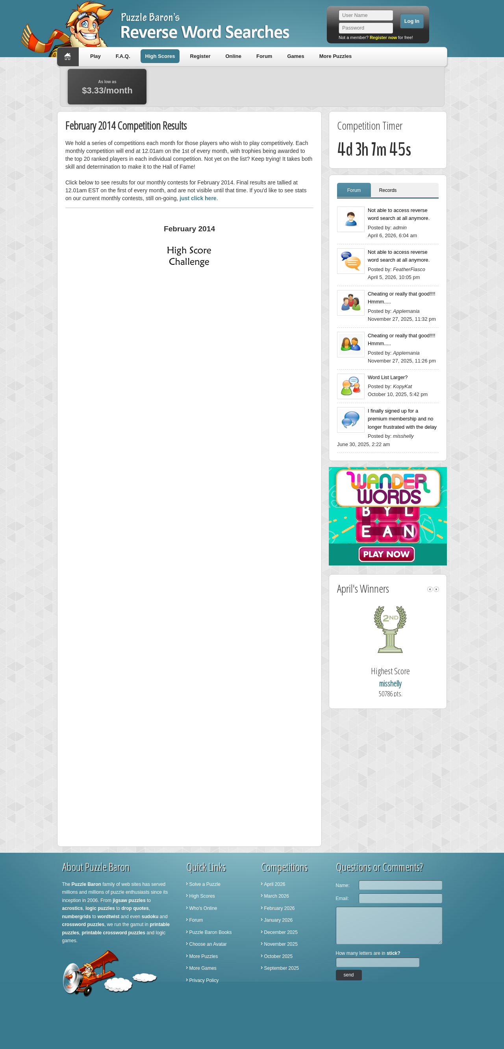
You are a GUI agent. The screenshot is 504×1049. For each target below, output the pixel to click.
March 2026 (276, 896)
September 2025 (281, 968)
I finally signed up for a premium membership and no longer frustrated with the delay (402, 419)
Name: (343, 885)
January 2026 (278, 920)
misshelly (400, 683)
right (436, 589)
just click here (198, 198)
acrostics (72, 908)
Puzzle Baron (86, 884)
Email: (342, 898)
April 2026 (274, 884)
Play (95, 56)
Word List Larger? (388, 377)
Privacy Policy (204, 980)
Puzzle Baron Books (210, 932)
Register (200, 56)
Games (295, 56)
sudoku (150, 916)
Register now (383, 37)
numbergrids (76, 916)
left (430, 589)
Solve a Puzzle (204, 884)
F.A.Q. (123, 56)
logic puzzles (100, 908)
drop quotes (134, 908)
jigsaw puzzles (129, 900)
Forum (264, 56)
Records (388, 190)
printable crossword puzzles (113, 933)
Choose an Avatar (208, 944)
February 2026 (279, 908)
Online (233, 56)
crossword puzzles (83, 924)
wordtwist (109, 916)
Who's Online (203, 908)
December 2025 (281, 932)
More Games (203, 968)
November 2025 (281, 944)
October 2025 (278, 956)
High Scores (160, 56)
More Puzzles (335, 56)
